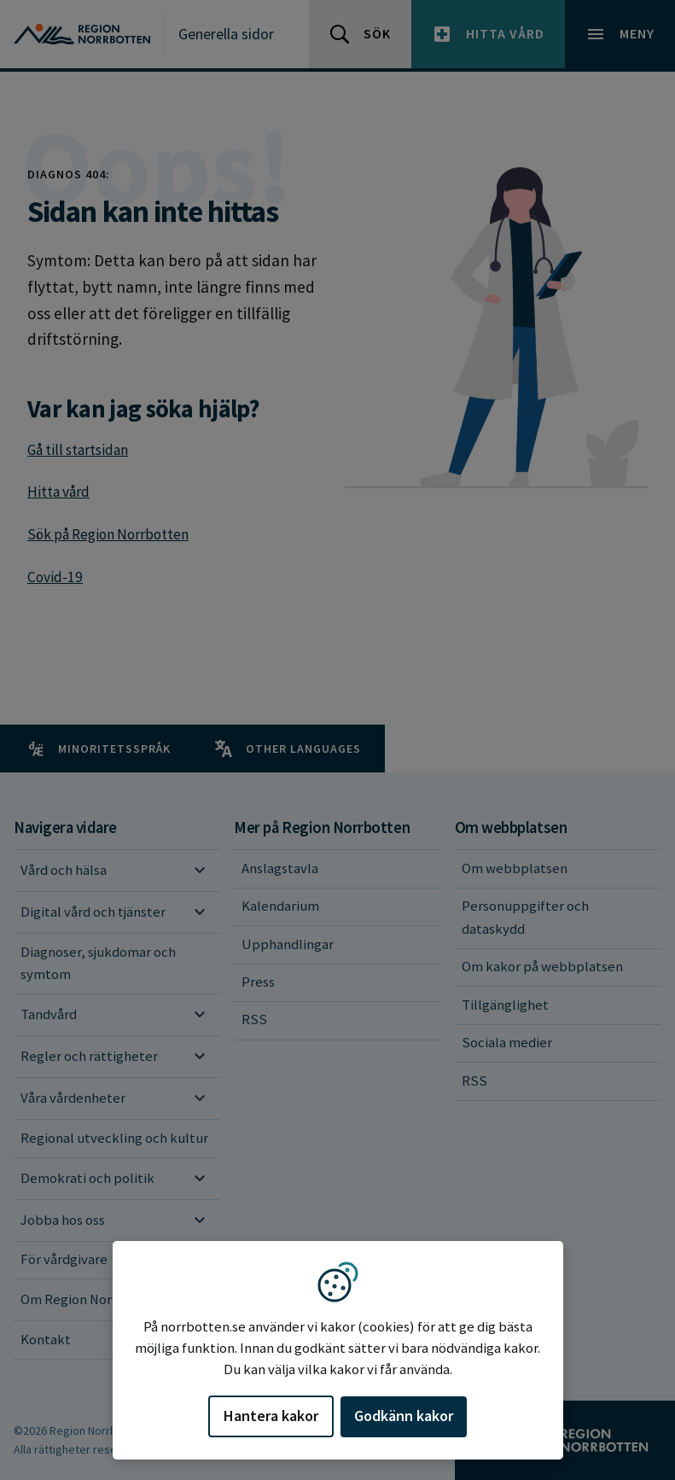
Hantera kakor (271, 1415)
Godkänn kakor (403, 1415)
